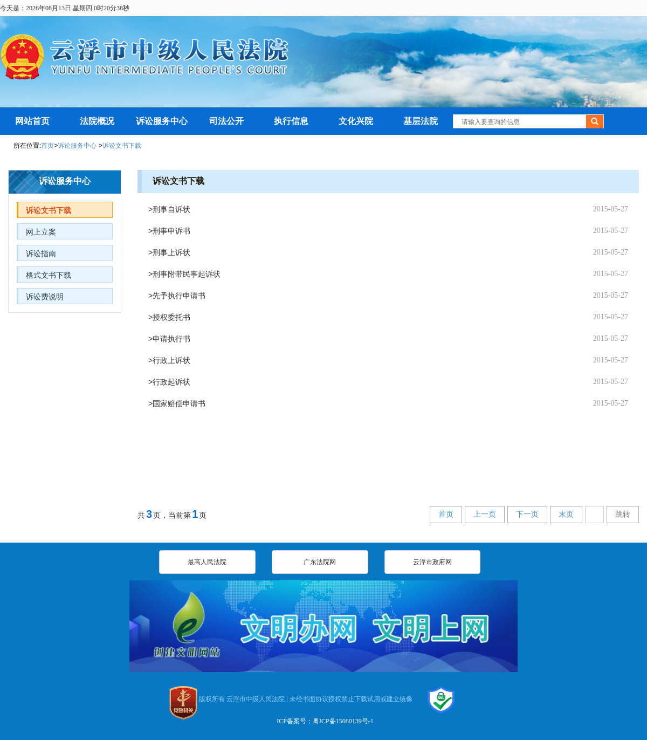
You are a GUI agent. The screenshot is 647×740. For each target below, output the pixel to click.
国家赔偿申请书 (179, 403)
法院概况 (97, 121)
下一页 (527, 514)
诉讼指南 (41, 253)
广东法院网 (320, 562)
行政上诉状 (171, 360)
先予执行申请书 (179, 295)
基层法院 (420, 121)
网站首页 (32, 121)
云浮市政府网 (432, 562)
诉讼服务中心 (162, 121)
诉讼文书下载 (121, 145)
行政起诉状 (171, 382)
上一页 (484, 514)
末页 (566, 514)
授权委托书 (171, 317)
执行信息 (291, 121)
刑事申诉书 (171, 231)
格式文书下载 (48, 275)
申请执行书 (171, 338)
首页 (47, 145)
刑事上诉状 (171, 252)
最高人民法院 (207, 562)
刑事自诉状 (171, 209)
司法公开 (226, 121)
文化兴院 (356, 121)
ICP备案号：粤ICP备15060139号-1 (325, 721)
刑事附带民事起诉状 (187, 274)
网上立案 (41, 232)
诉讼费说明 (45, 296)
